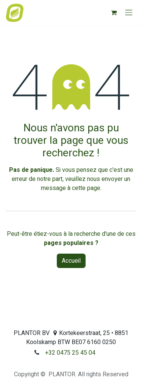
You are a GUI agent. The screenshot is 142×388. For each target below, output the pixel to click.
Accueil (71, 260)
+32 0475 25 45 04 (70, 352)
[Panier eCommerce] (113, 12)
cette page (86, 188)
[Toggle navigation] (128, 12)
